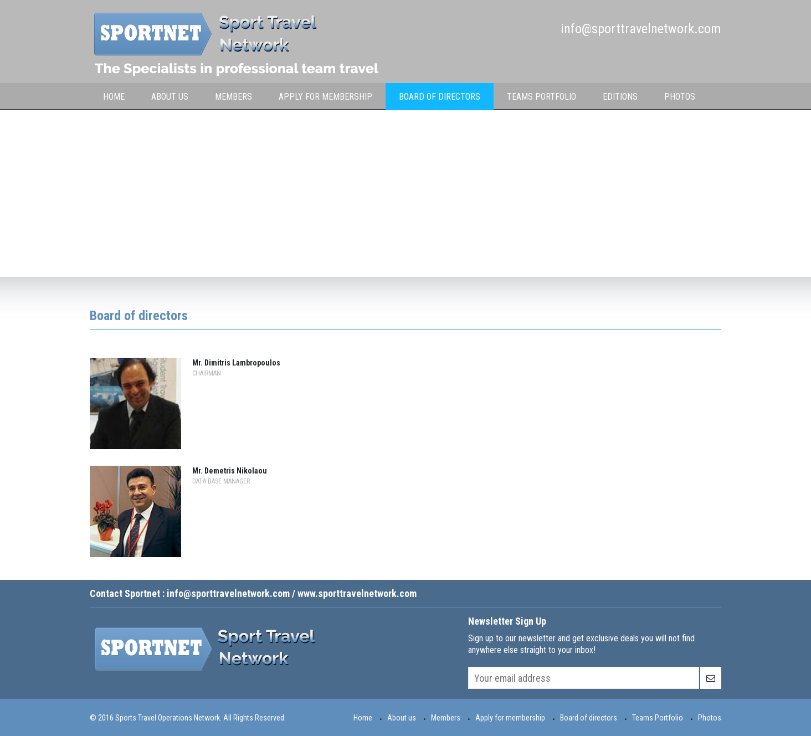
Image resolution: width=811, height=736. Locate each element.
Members (445, 717)
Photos (679, 96)
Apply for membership (325, 96)
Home (114, 96)
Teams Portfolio (541, 96)
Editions (620, 96)
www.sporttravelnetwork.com (357, 593)
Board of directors (588, 717)
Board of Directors (439, 96)
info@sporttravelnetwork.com (641, 29)
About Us (169, 96)
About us (401, 717)
